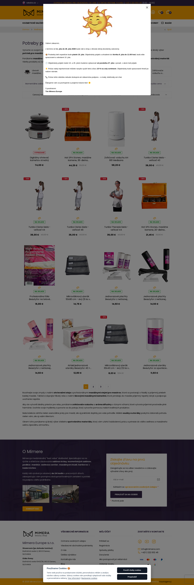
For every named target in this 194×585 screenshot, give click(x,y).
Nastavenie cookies (89, 578)
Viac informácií (74, 578)
